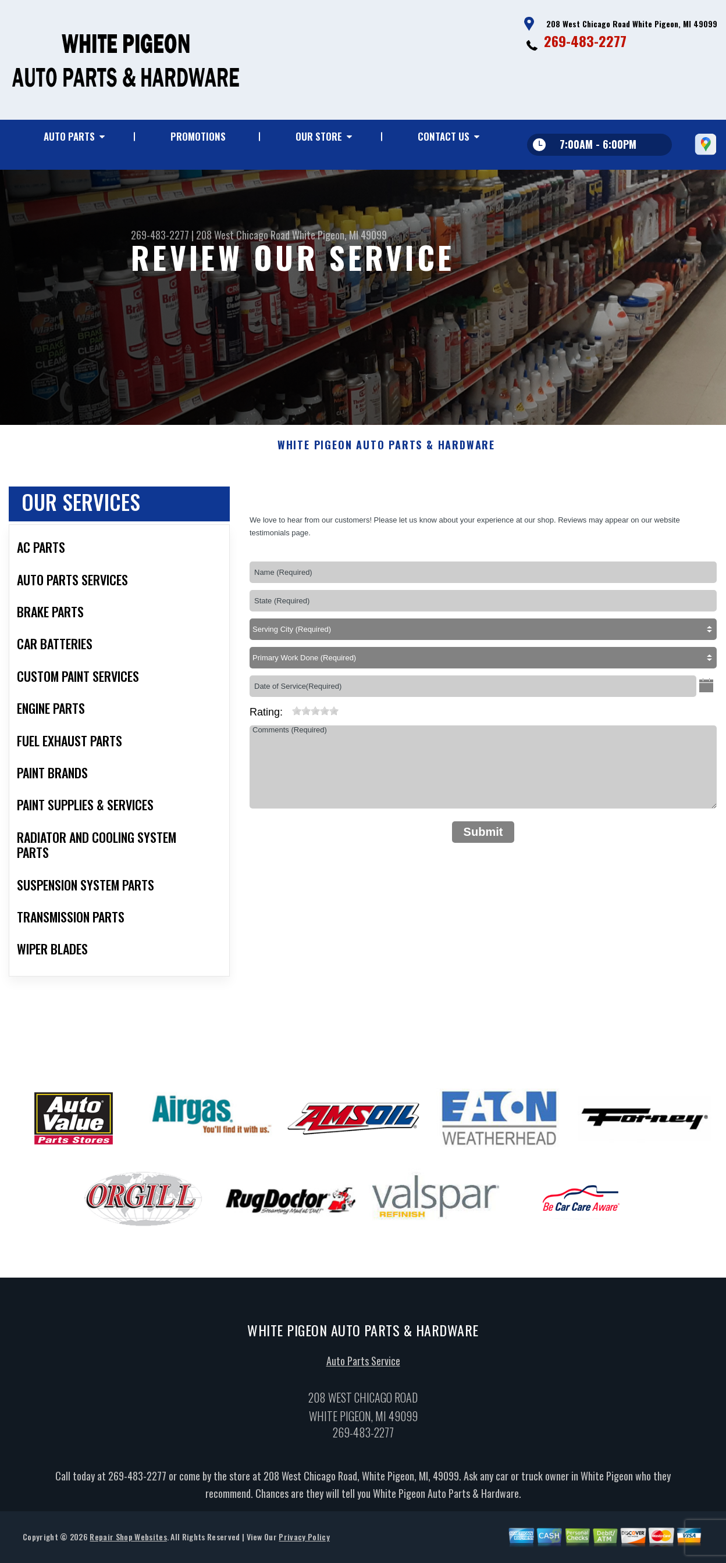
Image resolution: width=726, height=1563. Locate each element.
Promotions (198, 136)
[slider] (315, 718)
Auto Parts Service (363, 1368)
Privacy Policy (304, 1544)
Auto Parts (69, 136)
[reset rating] (287, 716)
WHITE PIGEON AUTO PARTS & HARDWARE (386, 452)
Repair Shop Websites (128, 1544)
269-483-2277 (585, 40)
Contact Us (443, 136)
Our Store (319, 136)
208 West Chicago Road (243, 234)
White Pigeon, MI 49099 (339, 234)
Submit (483, 839)
